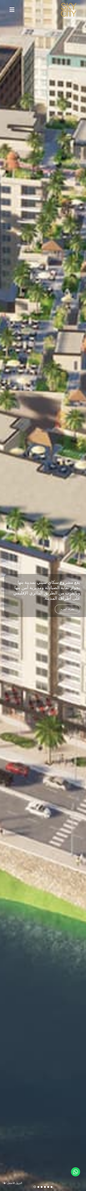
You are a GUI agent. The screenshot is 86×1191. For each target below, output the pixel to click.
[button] (12, 10)
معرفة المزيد (68, 609)
